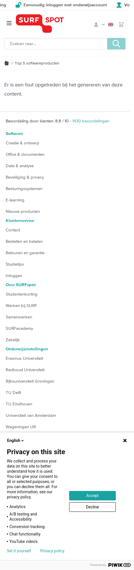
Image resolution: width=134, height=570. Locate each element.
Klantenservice (20, 221)
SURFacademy (19, 328)
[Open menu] (9, 23)
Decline (92, 507)
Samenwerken (19, 316)
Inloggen (14, 275)
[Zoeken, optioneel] (55, 43)
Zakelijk (13, 339)
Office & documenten (25, 154)
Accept (92, 495)
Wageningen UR (21, 426)
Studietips (15, 264)
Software (14, 134)
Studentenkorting (22, 294)
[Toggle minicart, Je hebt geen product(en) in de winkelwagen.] (121, 24)
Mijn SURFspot (99, 24)
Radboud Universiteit (25, 369)
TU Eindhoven (19, 403)
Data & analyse (20, 165)
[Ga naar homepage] (54, 23)
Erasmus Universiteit (24, 358)
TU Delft (13, 392)
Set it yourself (19, 551)
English (110, 24)
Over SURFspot (21, 285)
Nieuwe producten (23, 211)
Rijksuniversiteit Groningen (30, 381)
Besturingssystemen (24, 188)
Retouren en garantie (25, 252)
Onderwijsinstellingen (27, 349)
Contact (13, 229)
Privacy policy (52, 551)
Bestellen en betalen (24, 241)
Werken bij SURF (21, 305)
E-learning (15, 199)
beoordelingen (90, 120)
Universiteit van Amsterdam (31, 415)
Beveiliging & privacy (25, 177)
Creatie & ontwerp (22, 142)
